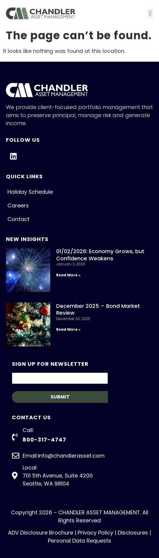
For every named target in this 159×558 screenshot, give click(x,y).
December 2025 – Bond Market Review (98, 309)
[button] (150, 13)
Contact (18, 219)
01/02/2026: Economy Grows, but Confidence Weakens (100, 255)
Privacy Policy (95, 532)
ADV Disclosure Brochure (40, 532)
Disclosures (133, 532)
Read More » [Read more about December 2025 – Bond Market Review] (68, 329)
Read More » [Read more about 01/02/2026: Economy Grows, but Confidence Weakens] (68, 275)
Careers (18, 205)
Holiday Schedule (30, 192)
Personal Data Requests (79, 540)
